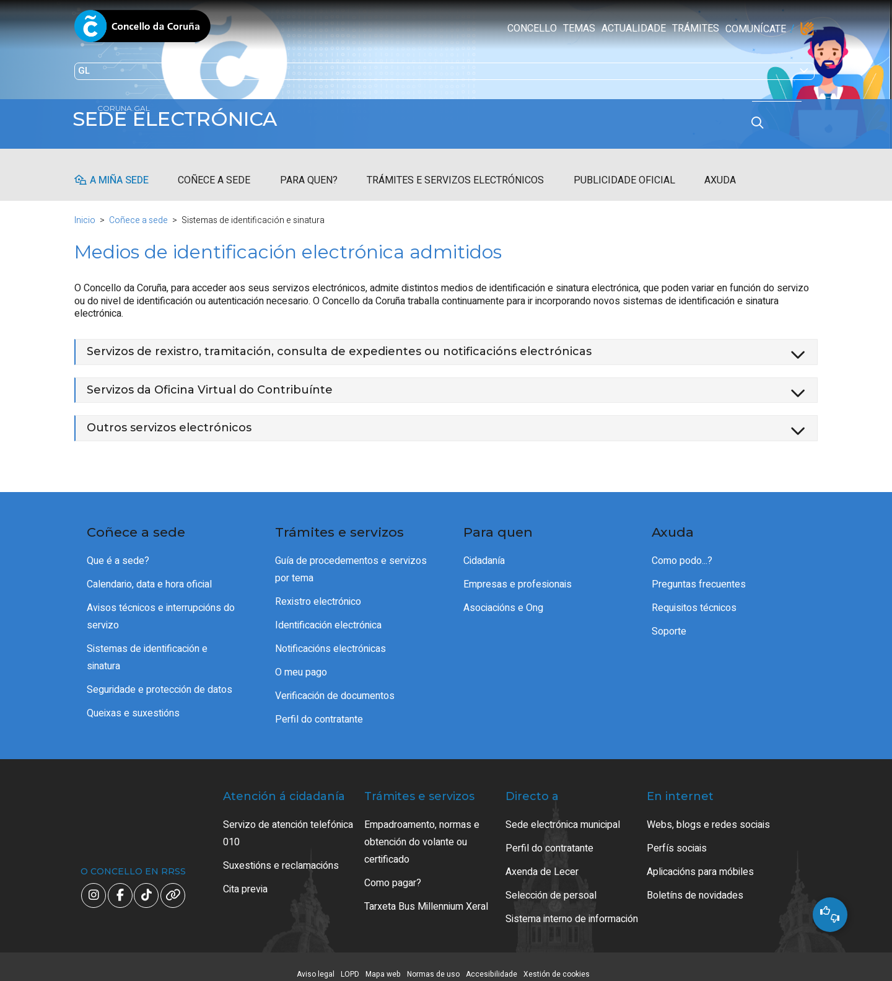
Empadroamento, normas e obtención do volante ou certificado (421, 831)
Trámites (449, 28)
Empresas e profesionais (517, 573)
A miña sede (119, 169)
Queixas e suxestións (133, 702)
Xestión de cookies (556, 963)
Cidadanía (484, 549)
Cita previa (245, 878)
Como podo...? (682, 549)
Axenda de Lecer (542, 860)
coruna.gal (100, 137)
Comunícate (509, 29)
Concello (285, 28)
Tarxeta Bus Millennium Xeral (426, 895)
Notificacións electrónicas (330, 637)
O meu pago (301, 661)
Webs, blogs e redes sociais (708, 813)
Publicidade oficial (624, 169)
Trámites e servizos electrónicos (455, 169)
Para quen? (309, 169)
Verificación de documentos (335, 684)
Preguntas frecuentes (699, 573)
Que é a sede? (118, 549)
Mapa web (383, 963)
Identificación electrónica (328, 614)
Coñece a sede (214, 169)
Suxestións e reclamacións (281, 854)
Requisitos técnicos (694, 596)
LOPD (350, 963)
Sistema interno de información (571, 907)
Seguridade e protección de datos (159, 678)
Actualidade (387, 28)
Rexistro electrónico (318, 590)
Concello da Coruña (142, 30)
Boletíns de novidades (695, 884)
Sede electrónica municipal (562, 813)
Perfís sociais (677, 837)
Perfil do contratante (319, 708)
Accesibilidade (491, 963)
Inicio (84, 209)
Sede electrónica (185, 119)
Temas (333, 28)
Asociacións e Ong (503, 596)
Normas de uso (433, 963)
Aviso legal (315, 963)
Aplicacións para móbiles (700, 860)
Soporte (669, 620)
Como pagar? (392, 871)
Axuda (720, 169)
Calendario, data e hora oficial (149, 573)
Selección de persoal (551, 884)
